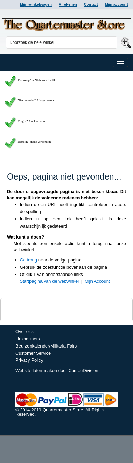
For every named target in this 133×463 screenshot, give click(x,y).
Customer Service (33, 353)
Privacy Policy (29, 360)
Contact (91, 4)
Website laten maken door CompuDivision (56, 370)
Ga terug (28, 260)
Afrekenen (68, 4)
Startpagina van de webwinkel (49, 281)
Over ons (24, 331)
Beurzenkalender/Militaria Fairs (46, 346)
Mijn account (116, 4)
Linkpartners (27, 338)
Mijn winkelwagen (36, 4)
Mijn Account (97, 281)
